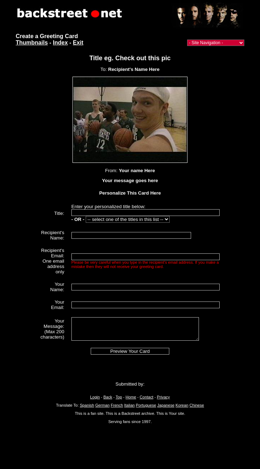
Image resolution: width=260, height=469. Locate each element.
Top (119, 397)
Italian (129, 405)
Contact (146, 397)
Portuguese (146, 405)
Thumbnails (32, 43)
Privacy (163, 397)
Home (131, 397)
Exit (78, 43)
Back (107, 397)
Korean (182, 405)
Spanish (87, 405)
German (102, 405)
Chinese (196, 405)
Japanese (165, 405)
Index (60, 43)
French (117, 405)
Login (95, 397)
